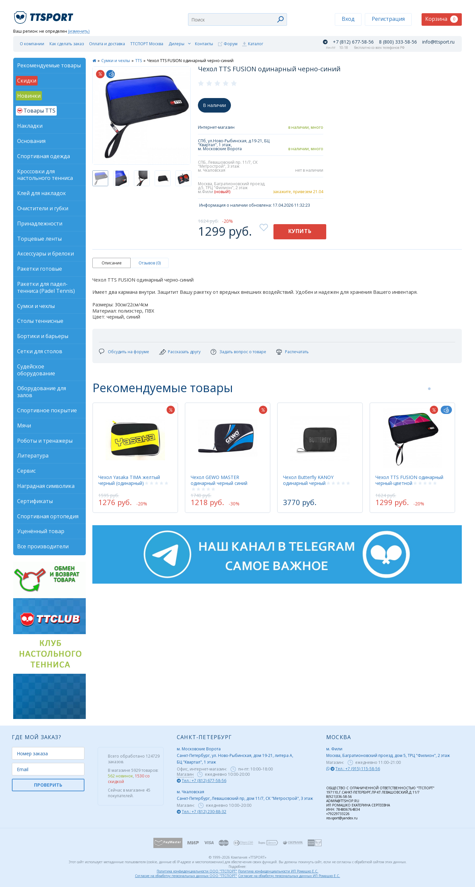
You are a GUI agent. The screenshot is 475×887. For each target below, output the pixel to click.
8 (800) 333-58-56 (398, 42)
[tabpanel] (135, 457)
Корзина (441, 19)
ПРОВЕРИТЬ (48, 785)
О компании (32, 44)
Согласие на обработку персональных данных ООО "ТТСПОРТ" (186, 875)
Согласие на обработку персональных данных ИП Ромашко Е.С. (289, 875)
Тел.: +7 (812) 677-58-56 (204, 780)
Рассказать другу (184, 352)
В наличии (214, 105)
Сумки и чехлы (115, 60)
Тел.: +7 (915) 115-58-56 (357, 768)
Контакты (204, 44)
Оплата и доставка (107, 44)
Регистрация (388, 18)
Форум (231, 44)
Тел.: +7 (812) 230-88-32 (204, 811)
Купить (300, 231)
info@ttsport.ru (438, 42)
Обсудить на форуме (128, 352)
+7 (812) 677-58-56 (353, 42)
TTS (138, 60)
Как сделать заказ (66, 44)
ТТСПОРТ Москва (146, 44)
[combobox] (237, 19)
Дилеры (176, 44)
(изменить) (78, 31)
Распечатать (297, 352)
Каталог (255, 44)
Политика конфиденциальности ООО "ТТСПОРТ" (197, 871)
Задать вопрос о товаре (242, 352)
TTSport (44, 14)
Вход (348, 18)
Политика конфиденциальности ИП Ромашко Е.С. (278, 871)
